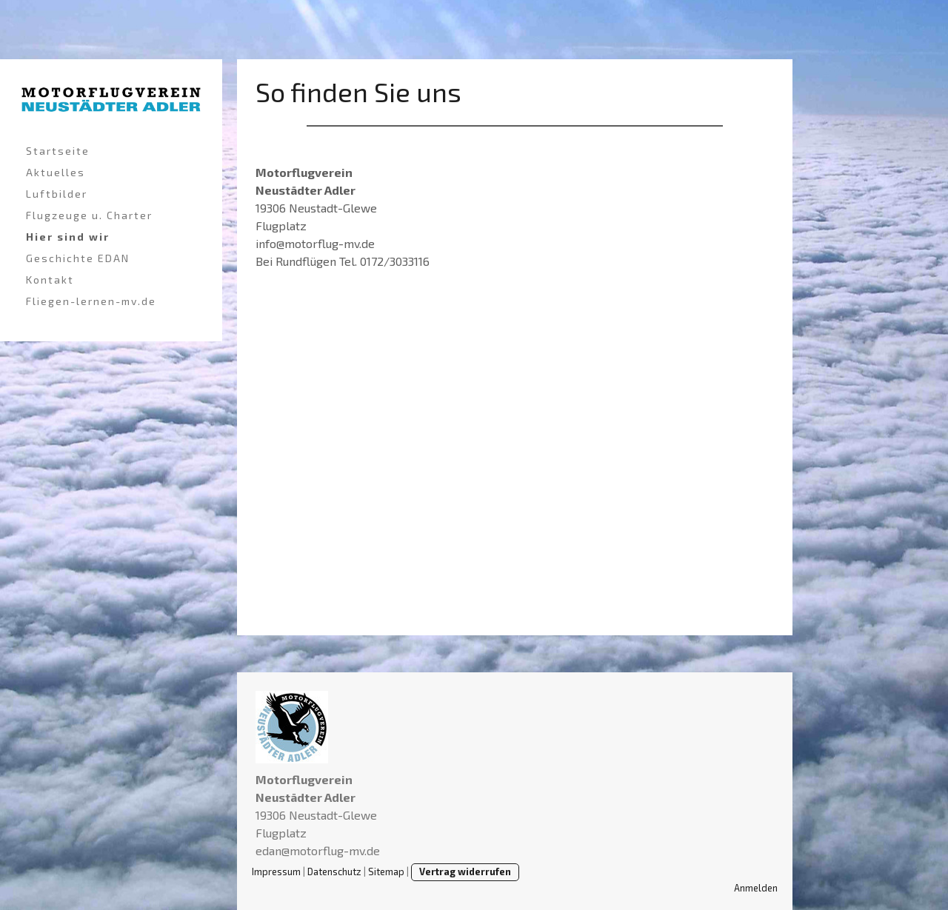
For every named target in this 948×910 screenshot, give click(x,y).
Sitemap (386, 871)
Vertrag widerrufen (465, 871)
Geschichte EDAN (78, 258)
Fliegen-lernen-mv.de (91, 301)
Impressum (276, 871)
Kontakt (50, 279)
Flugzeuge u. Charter (89, 215)
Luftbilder (56, 193)
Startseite (58, 150)
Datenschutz (334, 871)
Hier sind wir (68, 236)
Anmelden (756, 888)
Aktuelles (55, 172)
